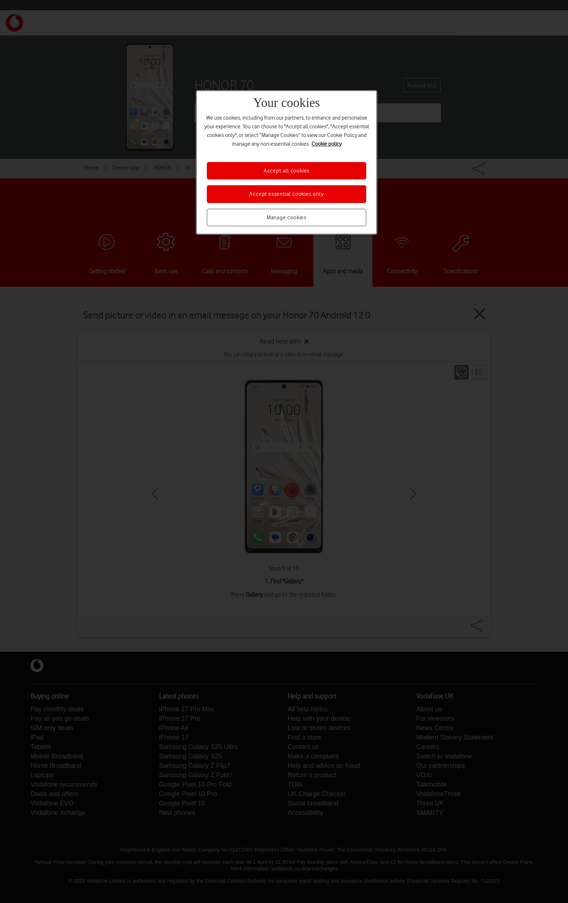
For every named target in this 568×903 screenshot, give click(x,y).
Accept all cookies (286, 170)
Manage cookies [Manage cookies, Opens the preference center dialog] (286, 217)
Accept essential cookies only (286, 194)
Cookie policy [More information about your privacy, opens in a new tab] (327, 144)
